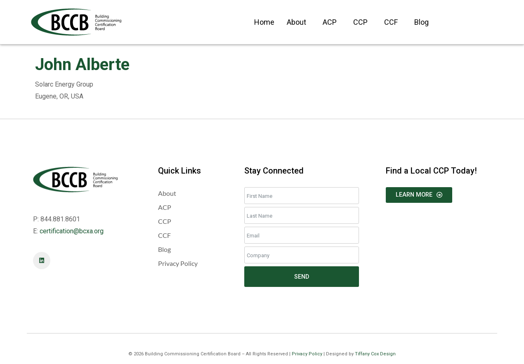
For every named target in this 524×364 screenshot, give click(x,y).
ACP (330, 22)
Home (264, 22)
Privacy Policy (307, 354)
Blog (421, 22)
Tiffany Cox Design (375, 354)
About (296, 22)
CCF (391, 22)
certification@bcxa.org (72, 231)
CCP (360, 22)
